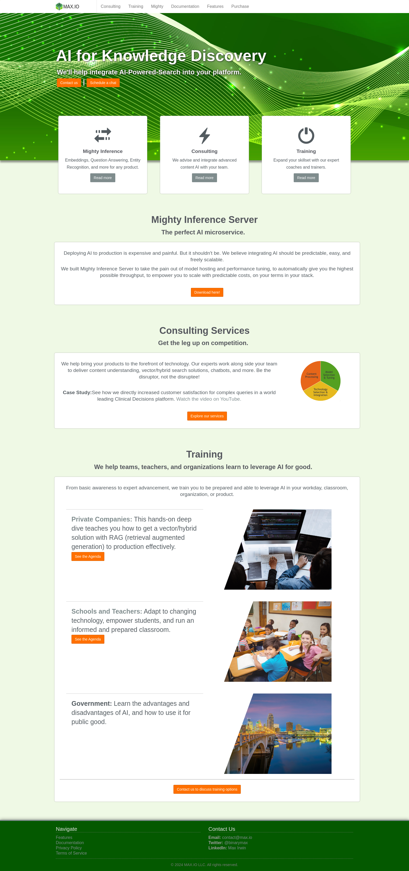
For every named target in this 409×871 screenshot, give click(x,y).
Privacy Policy (69, 848)
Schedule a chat (103, 83)
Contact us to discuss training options (207, 789)
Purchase (240, 6)
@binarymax (236, 842)
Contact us (69, 83)
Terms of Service (71, 853)
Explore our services (207, 416)
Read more (103, 178)
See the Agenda (88, 556)
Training (135, 6)
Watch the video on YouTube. (208, 399)
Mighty (157, 6)
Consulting (111, 6)
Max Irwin (237, 848)
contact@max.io (237, 837)
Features (215, 6)
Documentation (185, 6)
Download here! (207, 292)
